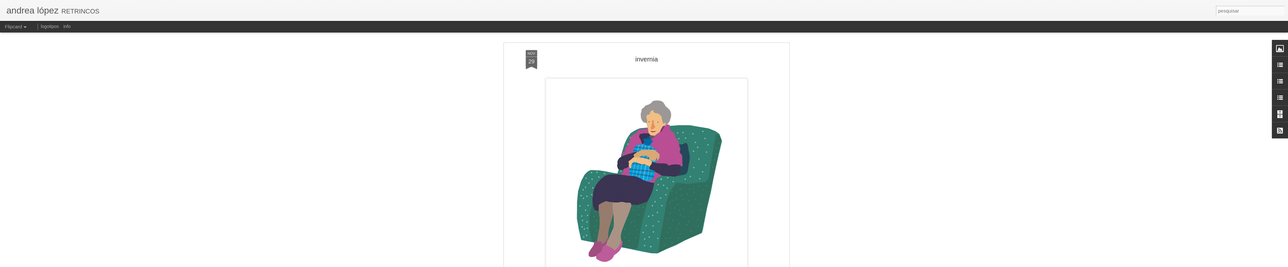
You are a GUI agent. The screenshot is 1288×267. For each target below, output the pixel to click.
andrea (683, 253)
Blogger (693, 263)
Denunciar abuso (714, 263)
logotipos (50, 26)
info (67, 26)
